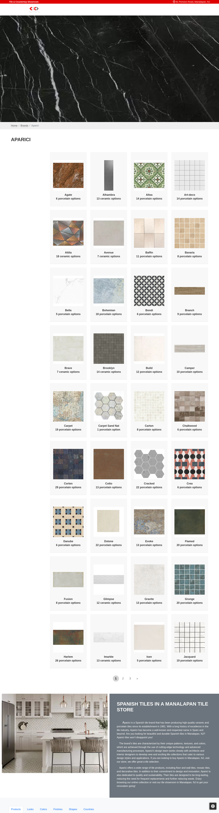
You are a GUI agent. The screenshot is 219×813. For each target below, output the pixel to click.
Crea (189, 485)
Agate (68, 196)
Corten (68, 485)
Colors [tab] (43, 809)
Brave (68, 370)
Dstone (109, 543)
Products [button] (130, 13)
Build (149, 370)
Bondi (149, 312)
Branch (189, 312)
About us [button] (184, 13)
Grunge (190, 601)
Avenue (108, 254)
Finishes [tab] (58, 809)
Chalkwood (189, 427)
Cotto (109, 485)
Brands (24, 125)
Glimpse (109, 601)
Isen (149, 658)
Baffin (149, 254)
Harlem (68, 658)
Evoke (149, 543)
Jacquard (190, 658)
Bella (68, 312)
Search (163, 13)
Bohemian (109, 312)
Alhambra (109, 196)
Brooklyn (109, 370)
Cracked (149, 485)
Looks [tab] (30, 809)
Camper (190, 370)
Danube (68, 543)
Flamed (190, 543)
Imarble (109, 658)
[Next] (137, 678)
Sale (173, 13)
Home (118, 13)
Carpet (68, 427)
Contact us (201, 13)
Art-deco (190, 196)
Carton (149, 427)
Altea (149, 196)
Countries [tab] (88, 809)
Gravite (149, 601)
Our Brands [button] (147, 13)
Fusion (68, 601)
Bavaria (189, 254)
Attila (68, 254)
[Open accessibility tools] (213, 806)
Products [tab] (16, 809)
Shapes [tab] (73, 809)
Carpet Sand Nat (108, 427)
